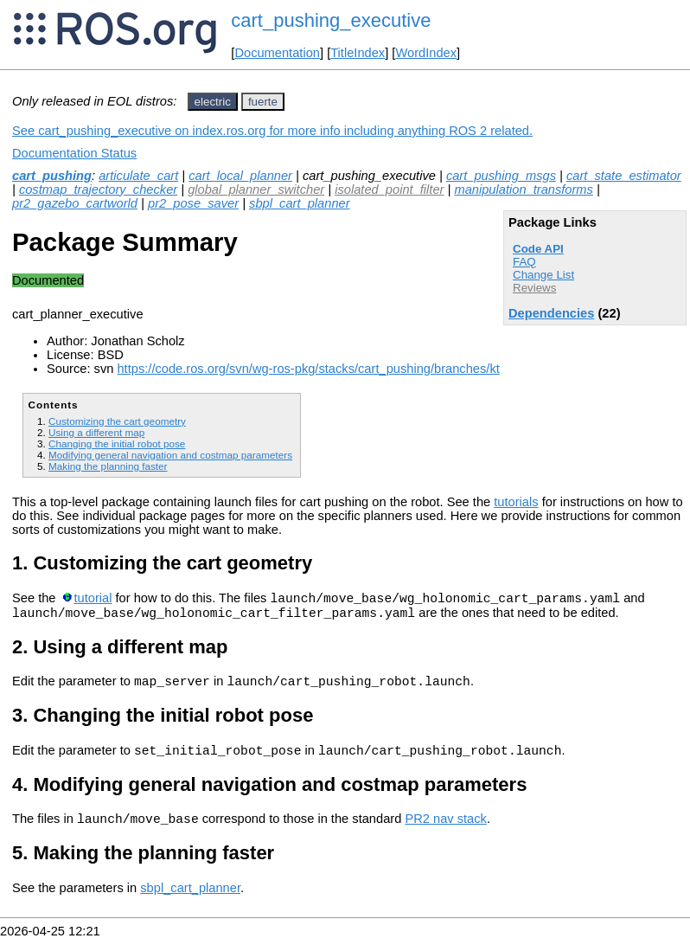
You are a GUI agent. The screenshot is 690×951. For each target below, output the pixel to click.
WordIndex (426, 53)
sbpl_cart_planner (299, 203)
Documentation (277, 53)
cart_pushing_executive (331, 20)
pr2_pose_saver (193, 203)
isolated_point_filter (389, 189)
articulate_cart (138, 176)
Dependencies (551, 313)
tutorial (92, 600)
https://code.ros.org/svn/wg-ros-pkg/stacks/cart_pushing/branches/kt (308, 369)
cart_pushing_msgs (501, 176)
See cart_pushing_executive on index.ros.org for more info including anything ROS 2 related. (272, 131)
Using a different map (96, 432)
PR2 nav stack (446, 832)
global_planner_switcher (256, 189)
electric (213, 101)
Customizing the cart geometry (117, 421)
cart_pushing (52, 176)
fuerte (263, 101)
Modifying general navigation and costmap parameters (170, 454)
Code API (538, 248)
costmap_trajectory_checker (98, 189)
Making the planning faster (107, 466)
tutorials (516, 502)
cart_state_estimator (623, 176)
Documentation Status (74, 153)
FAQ (524, 261)
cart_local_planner (240, 176)
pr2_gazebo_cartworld (74, 203)
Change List (543, 274)
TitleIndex (357, 53)
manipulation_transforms (523, 189)
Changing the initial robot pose (116, 443)
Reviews (534, 287)
